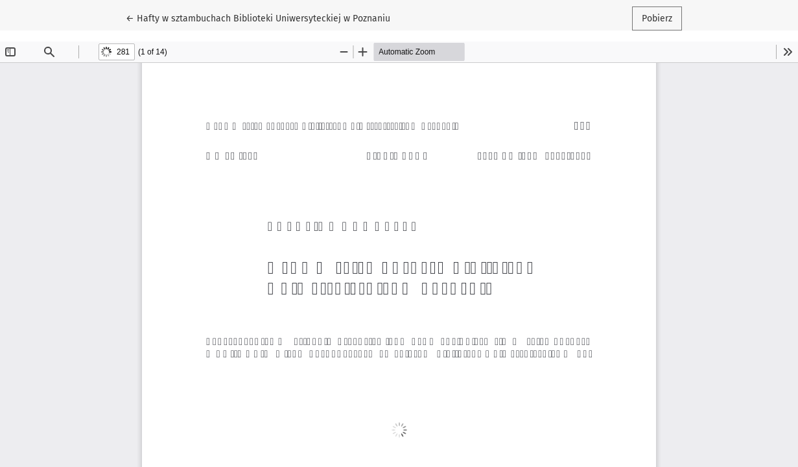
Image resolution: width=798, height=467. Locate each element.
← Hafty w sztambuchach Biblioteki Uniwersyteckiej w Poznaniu (258, 17)
